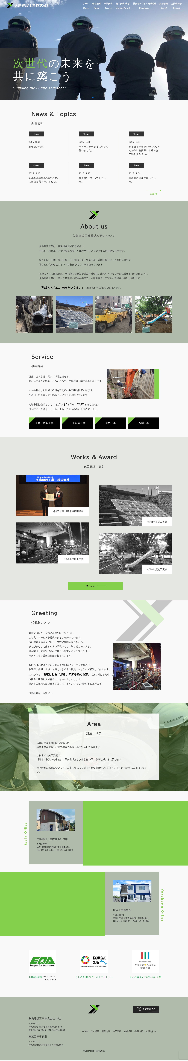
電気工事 (110, 422)
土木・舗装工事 (44, 422)
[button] (92, 97)
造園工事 (144, 422)
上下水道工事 (77, 422)
